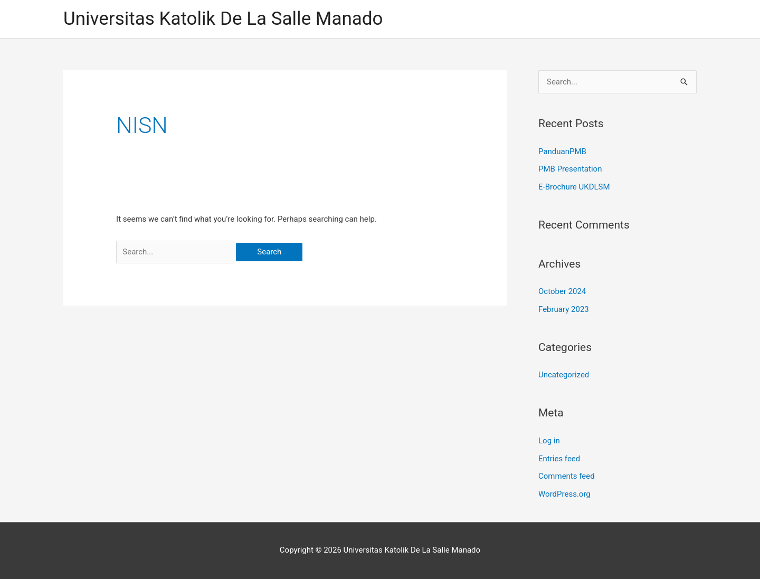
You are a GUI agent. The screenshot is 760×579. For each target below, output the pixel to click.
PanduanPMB (562, 151)
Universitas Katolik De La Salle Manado (223, 19)
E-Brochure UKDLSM (574, 187)
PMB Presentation (570, 169)
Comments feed (566, 476)
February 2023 (563, 309)
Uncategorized (563, 374)
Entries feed (559, 458)
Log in (549, 440)
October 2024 (562, 291)
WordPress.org (564, 494)
